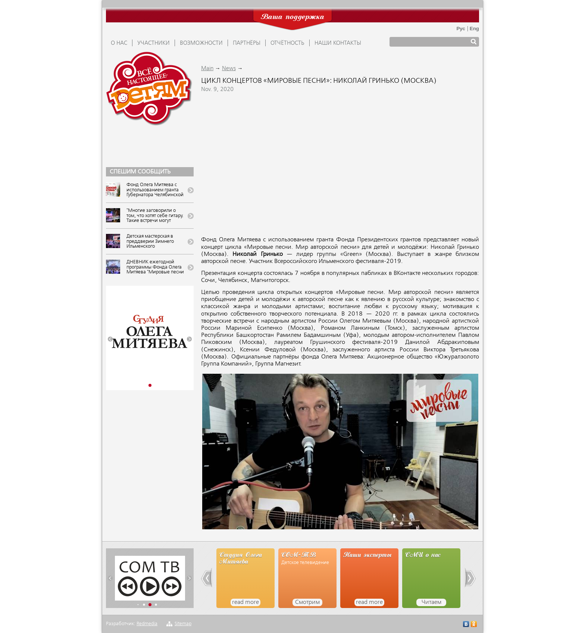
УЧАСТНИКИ (153, 43)
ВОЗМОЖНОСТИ (201, 43)
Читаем (431, 602)
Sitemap (183, 623)
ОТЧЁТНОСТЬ (287, 43)
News (229, 68)
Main (207, 68)
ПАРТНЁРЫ (246, 43)
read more (245, 602)
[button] (110, 339)
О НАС (119, 43)
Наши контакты (338, 43)
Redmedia (147, 623)
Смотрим (307, 602)
